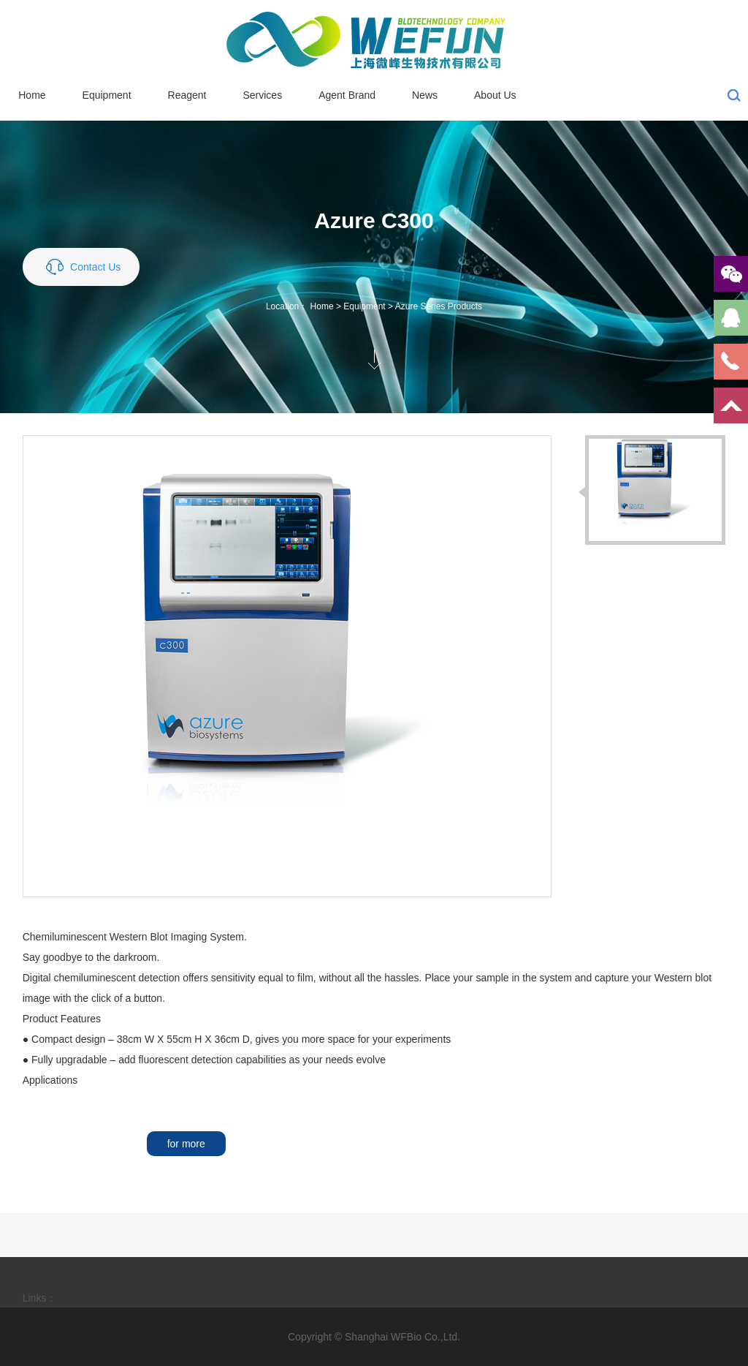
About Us (495, 95)
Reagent (187, 95)
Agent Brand (346, 95)
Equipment (107, 95)
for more (186, 1144)
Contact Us (95, 267)
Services (262, 95)
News (425, 95)
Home (31, 95)
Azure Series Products (438, 306)
